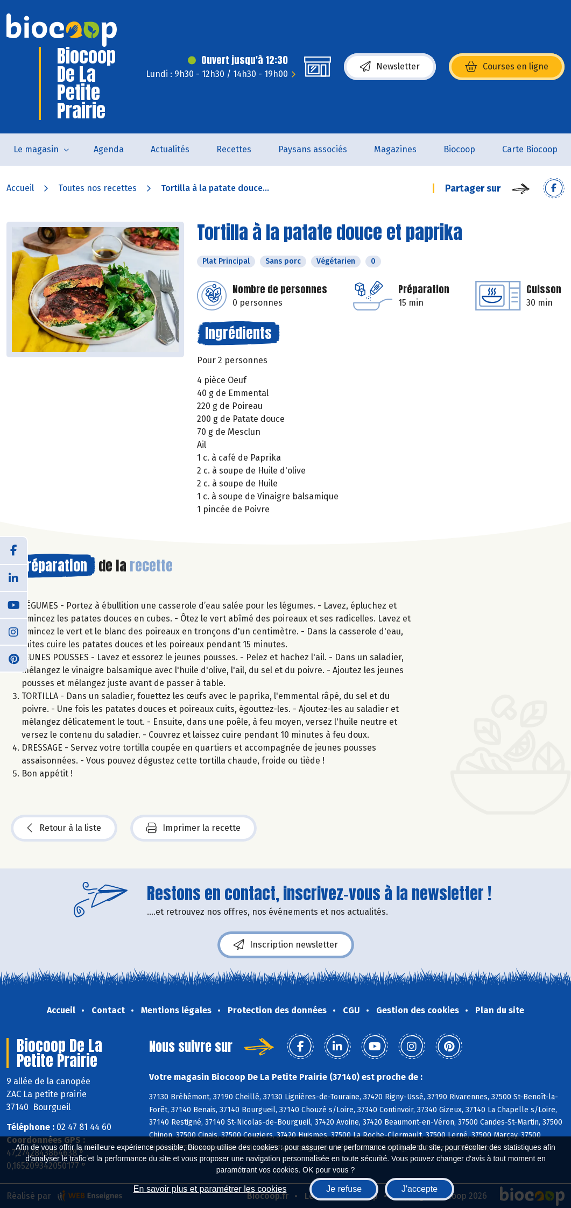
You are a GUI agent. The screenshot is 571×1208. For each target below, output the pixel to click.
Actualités (170, 149)
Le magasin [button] (36, 149)
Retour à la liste (64, 828)
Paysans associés (312, 149)
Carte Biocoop (530, 149)
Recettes (233, 149)
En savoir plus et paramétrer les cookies (210, 1188)
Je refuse (344, 1188)
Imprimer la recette (193, 828)
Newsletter (390, 66)
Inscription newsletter (286, 944)
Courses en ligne (506, 66)
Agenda (109, 149)
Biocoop (459, 149)
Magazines (395, 149)
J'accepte (419, 1188)
